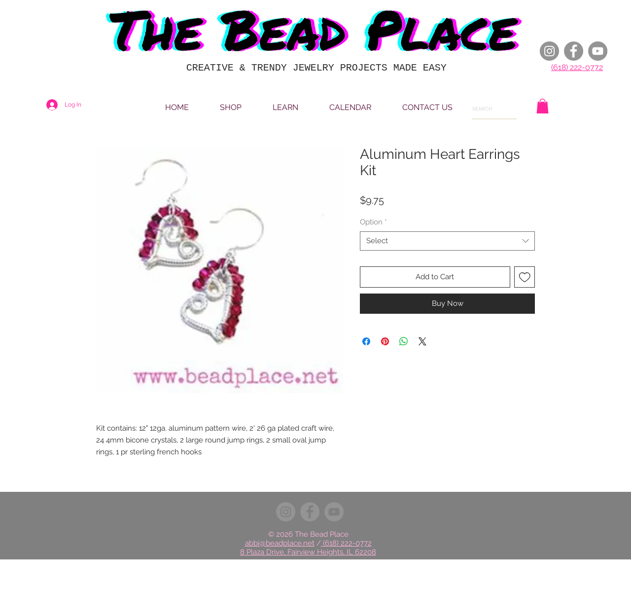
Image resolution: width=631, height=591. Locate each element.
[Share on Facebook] (366, 341)
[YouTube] (597, 51)
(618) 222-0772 (577, 67)
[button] (542, 106)
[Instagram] (549, 51)
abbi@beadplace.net (280, 543)
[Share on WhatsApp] (404, 341)
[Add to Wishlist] (524, 277)
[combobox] (447, 241)
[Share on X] (422, 341)
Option (373, 222)
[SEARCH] (486, 109)
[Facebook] (573, 51)
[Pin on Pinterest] (385, 341)
